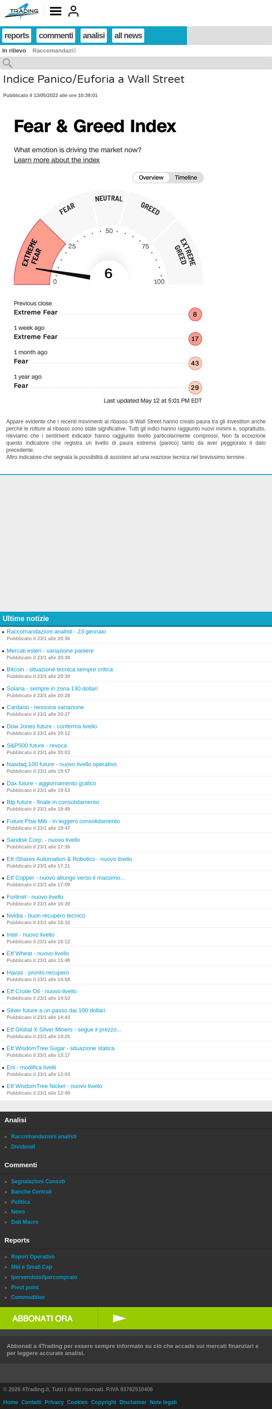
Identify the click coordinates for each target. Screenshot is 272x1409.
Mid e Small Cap (31, 1267)
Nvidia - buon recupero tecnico (46, 915)
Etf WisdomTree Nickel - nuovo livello (54, 1086)
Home (10, 1402)
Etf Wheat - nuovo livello (38, 953)
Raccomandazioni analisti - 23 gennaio (56, 631)
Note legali (163, 1402)
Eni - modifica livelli (31, 1067)
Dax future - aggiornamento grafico (51, 783)
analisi (94, 35)
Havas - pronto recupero (38, 972)
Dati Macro (24, 1222)
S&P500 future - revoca (37, 745)
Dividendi (23, 1147)
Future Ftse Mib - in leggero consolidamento (63, 821)
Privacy (54, 1402)
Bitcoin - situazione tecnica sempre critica (60, 669)
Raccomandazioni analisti (44, 1136)
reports (16, 35)
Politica (20, 1202)
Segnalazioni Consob (38, 1181)
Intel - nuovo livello (31, 934)
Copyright (103, 1402)
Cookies (77, 1402)
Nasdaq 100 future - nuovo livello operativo (62, 764)
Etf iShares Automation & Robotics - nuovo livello (69, 859)
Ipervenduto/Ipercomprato (44, 1277)
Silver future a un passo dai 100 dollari (56, 1010)
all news (128, 35)
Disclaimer (132, 1402)
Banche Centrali (31, 1192)
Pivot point (25, 1287)
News (18, 1212)
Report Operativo (33, 1257)
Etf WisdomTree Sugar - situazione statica (60, 1048)
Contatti (31, 1402)
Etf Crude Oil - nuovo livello (42, 991)
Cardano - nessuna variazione (45, 707)
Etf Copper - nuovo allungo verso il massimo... (66, 877)
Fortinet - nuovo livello (35, 896)
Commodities (28, 1297)
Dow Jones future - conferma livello (52, 726)
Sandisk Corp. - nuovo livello (43, 839)
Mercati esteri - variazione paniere (50, 650)
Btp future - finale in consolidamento (53, 802)
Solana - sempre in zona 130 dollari (52, 688)
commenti (56, 35)
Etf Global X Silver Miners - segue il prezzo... (64, 1029)
